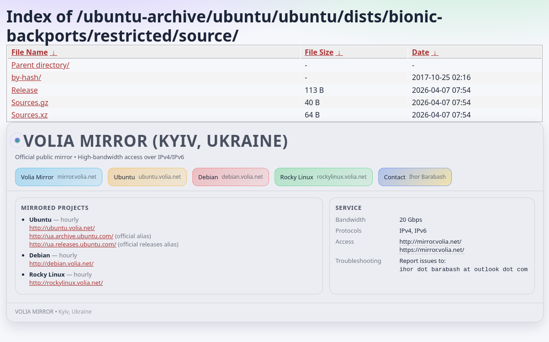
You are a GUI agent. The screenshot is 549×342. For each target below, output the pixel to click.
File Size (319, 52)
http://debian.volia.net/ (61, 263)
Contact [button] (415, 177)
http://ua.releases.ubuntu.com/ (72, 244)
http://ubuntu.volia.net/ (62, 228)
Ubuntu (147, 177)
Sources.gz (29, 102)
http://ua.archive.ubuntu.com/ (71, 236)
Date (420, 52)
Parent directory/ (40, 65)
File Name (29, 52)
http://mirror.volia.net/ (430, 241)
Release (24, 90)
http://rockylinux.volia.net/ (66, 282)
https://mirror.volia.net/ (431, 250)
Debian (230, 177)
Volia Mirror (58, 177)
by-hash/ (26, 77)
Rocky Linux (323, 177)
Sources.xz (29, 115)
